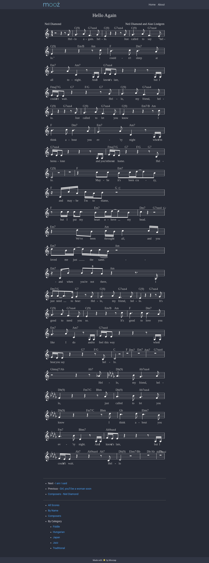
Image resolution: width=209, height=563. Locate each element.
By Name (53, 510)
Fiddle (56, 526)
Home (152, 4)
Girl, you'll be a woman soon (75, 488)
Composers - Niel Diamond (63, 494)
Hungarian (59, 532)
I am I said (61, 483)
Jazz (55, 542)
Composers (54, 515)
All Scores (53, 505)
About (161, 4)
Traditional (59, 548)
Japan (56, 537)
